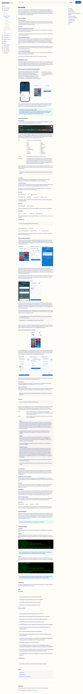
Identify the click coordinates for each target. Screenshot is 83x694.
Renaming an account (71, 11)
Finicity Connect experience (38, 384)
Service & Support (5, 37)
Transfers (6, 26)
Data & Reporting (5, 47)
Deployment (5, 13)
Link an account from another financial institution (74, 14)
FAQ (69, 23)
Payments (6, 23)
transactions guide (31, 585)
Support (71, 2)
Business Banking (5, 35)
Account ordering (71, 10)
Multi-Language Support (7, 29)
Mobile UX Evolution (6, 27)
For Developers (5, 52)
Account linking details (72, 16)
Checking (6, 20)
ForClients (40, 687)
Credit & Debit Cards (8, 21)
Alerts (4, 11)
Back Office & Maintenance (25, 676)
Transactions (7, 24)
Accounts (6, 17)
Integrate (4, 41)
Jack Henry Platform (6, 8)
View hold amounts (71, 19)
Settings (4, 32)
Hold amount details (71, 20)
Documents (5, 14)
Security (4, 30)
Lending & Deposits (6, 45)
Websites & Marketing (6, 39)
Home (3, 6)
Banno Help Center (6, 51)
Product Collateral (5, 49)
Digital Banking (5, 10)
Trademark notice (35, 690)
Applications (22, 674)
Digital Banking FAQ (6, 33)
